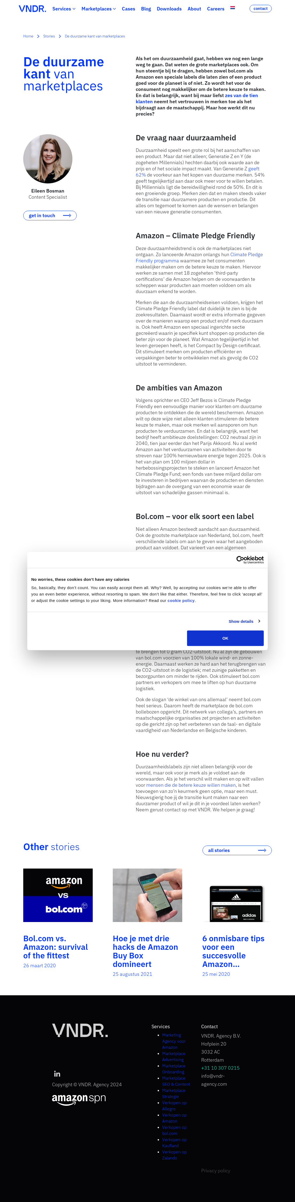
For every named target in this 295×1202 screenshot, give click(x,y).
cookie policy (181, 600)
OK (225, 638)
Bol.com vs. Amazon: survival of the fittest (55, 947)
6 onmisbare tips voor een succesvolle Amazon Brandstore (233, 955)
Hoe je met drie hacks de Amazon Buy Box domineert (145, 951)
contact (261, 8)
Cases (128, 9)
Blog (146, 9)
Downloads (169, 9)
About (194, 9)
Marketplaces (96, 9)
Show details (241, 621)
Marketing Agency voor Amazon (174, 1041)
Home (28, 36)
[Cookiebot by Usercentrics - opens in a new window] (240, 560)
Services (61, 9)
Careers (215, 9)
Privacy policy (215, 1171)
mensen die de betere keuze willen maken (191, 785)
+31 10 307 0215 (220, 1068)
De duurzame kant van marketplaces (95, 36)
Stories (49, 36)
